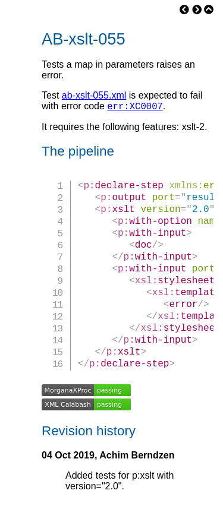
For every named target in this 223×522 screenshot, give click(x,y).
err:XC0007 (135, 107)
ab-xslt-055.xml (94, 95)
